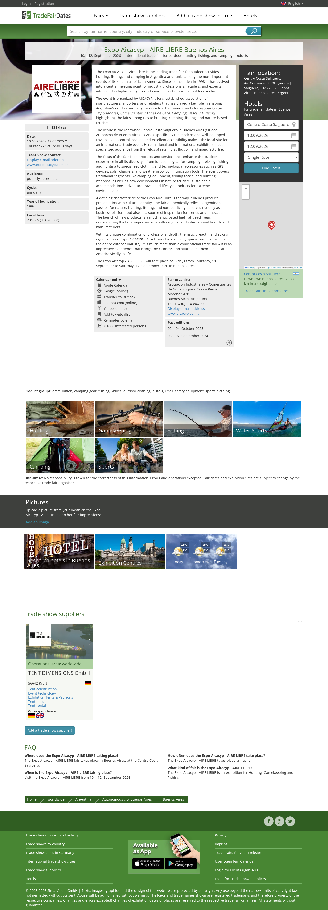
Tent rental (37, 705)
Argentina (83, 799)
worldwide (56, 799)
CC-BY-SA (298, 267)
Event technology (42, 693)
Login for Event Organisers (236, 870)
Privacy (220, 835)
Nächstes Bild (90, 642)
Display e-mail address (45, 159)
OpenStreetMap (274, 267)
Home (32, 799)
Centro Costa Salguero (262, 274)
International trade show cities (50, 861)
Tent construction (42, 689)
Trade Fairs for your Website (238, 852)
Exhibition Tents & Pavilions (50, 697)
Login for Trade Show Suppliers (240, 879)
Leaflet (249, 267)
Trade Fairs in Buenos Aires (266, 291)
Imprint (221, 844)
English (295, 3)
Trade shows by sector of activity (52, 835)
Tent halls (36, 701)
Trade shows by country (45, 844)
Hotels (250, 15)
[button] (271, 225)
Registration (44, 3)
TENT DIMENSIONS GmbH (59, 673)
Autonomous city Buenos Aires (127, 799)
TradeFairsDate (46, 15)
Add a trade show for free (204, 15)
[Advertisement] (164, 373)
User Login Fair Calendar (235, 861)
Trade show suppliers (142, 15)
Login (26, 3)
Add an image (37, 522)
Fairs (101, 15)
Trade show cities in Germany (50, 852)
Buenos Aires (173, 799)
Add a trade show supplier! (50, 730)
